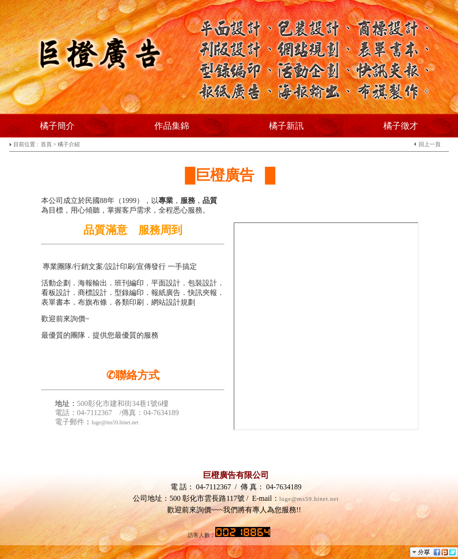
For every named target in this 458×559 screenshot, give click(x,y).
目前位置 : (26, 144)
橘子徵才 (400, 126)
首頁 (46, 144)
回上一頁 (430, 144)
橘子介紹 (69, 144)
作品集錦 (171, 126)
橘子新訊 (286, 126)
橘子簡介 (57, 126)
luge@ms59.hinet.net (309, 498)
